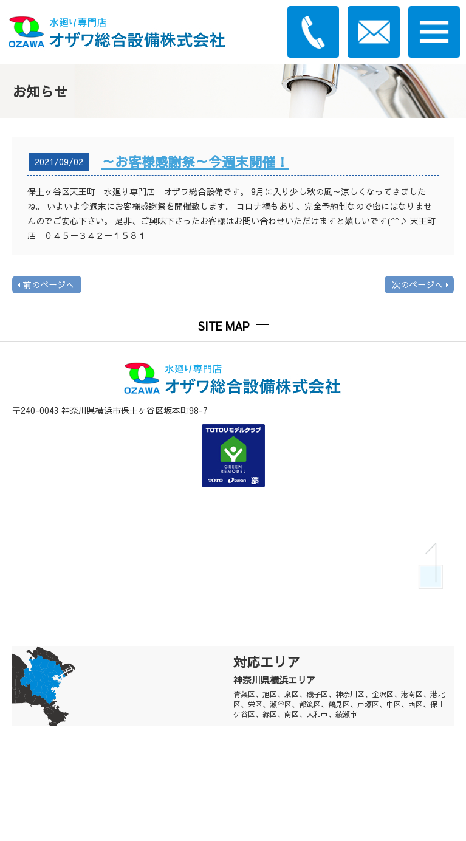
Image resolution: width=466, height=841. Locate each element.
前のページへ (48, 284)
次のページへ (417, 284)
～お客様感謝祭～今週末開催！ (195, 162)
